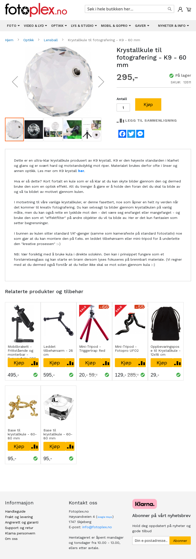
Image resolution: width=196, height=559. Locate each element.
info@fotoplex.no (97, 527)
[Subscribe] (180, 540)
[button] (15, 81)
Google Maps (104, 517)
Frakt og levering (19, 517)
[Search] (170, 9)
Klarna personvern (20, 533)
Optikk (29, 40)
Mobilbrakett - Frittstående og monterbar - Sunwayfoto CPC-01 (23, 354)
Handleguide (15, 511)
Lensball (51, 40)
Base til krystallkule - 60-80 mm (22, 434)
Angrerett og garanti (21, 522)
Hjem (10, 40)
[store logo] (36, 10)
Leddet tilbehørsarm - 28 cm (58, 350)
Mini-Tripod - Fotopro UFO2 (127, 348)
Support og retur (19, 528)
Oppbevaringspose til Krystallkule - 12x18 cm (166, 350)
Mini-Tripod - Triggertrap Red (92, 348)
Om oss (11, 539)
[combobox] (129, 9)
